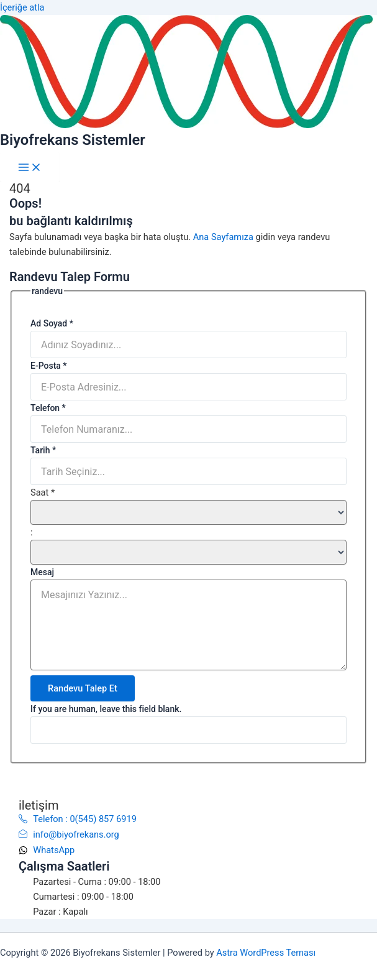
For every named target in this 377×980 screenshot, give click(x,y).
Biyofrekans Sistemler (72, 140)
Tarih (43, 450)
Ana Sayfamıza (223, 237)
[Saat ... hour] (188, 512)
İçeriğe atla (22, 7)
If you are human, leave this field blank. (105, 709)
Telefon (48, 408)
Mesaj (42, 572)
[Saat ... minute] (188, 552)
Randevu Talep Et (82, 688)
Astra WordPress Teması (266, 952)
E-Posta (48, 366)
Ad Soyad (51, 323)
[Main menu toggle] (30, 167)
